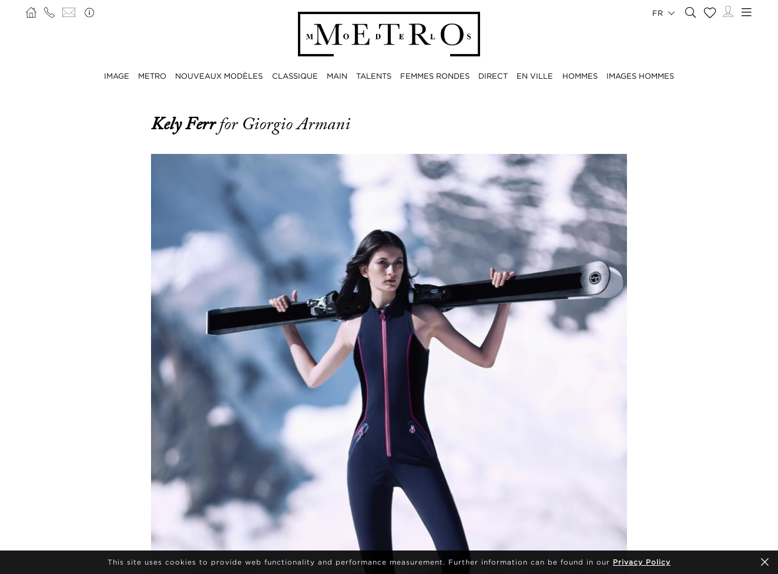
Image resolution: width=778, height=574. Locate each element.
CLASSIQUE (295, 76)
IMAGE (116, 76)
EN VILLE (535, 76)
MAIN (337, 76)
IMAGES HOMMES (640, 76)
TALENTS (373, 76)
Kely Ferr (185, 124)
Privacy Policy (641, 562)
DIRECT (493, 76)
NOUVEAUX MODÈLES (219, 76)
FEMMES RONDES (435, 76)
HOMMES (580, 76)
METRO (152, 76)
